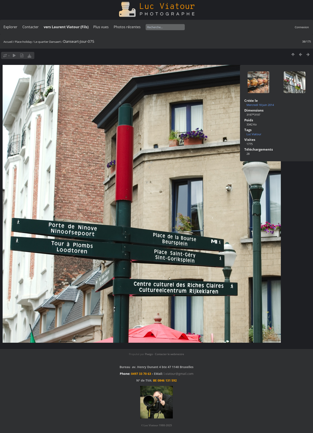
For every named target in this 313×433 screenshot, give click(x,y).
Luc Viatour (253, 134)
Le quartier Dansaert (47, 42)
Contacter (30, 27)
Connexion (302, 27)
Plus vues (101, 27)
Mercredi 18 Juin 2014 (260, 105)
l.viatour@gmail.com (178, 374)
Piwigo (149, 354)
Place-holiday (23, 42)
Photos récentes (127, 27)
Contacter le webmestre (169, 354)
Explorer (10, 27)
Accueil (7, 42)
